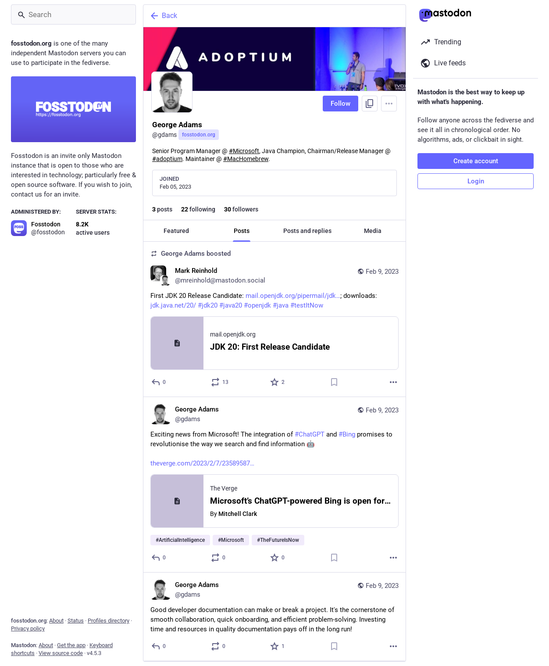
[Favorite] (277, 382)
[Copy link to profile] (370, 103)
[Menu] (389, 103)
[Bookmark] (334, 382)
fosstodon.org (198, 135)
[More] (393, 382)
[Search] (73, 14)
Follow (340, 103)
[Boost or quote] (220, 382)
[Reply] (159, 382)
